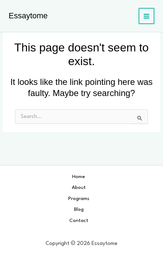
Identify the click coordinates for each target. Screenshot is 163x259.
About (79, 187)
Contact (78, 220)
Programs (78, 198)
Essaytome (28, 15)
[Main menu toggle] (147, 16)
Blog (79, 209)
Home (78, 176)
